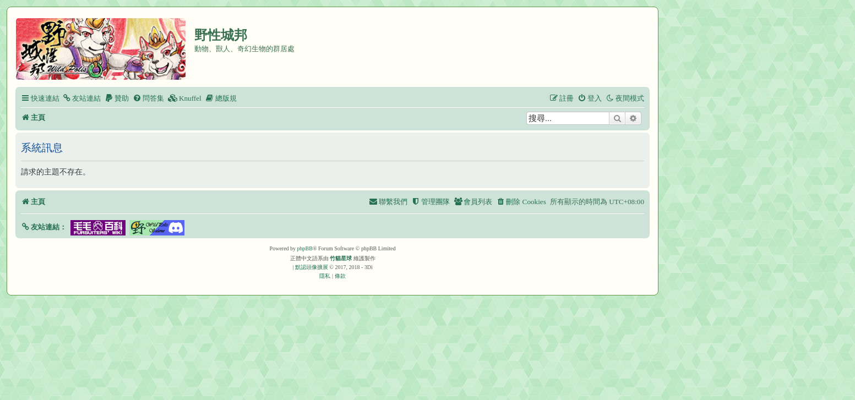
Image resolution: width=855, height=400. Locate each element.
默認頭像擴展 (311, 267)
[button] (44, 227)
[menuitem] (81, 98)
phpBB (305, 248)
